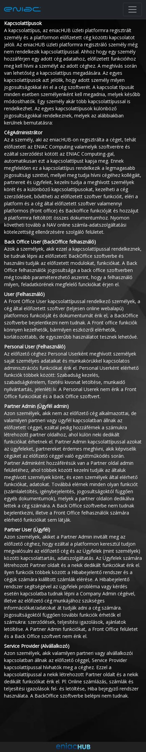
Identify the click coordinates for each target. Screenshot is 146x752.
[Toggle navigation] (132, 9)
